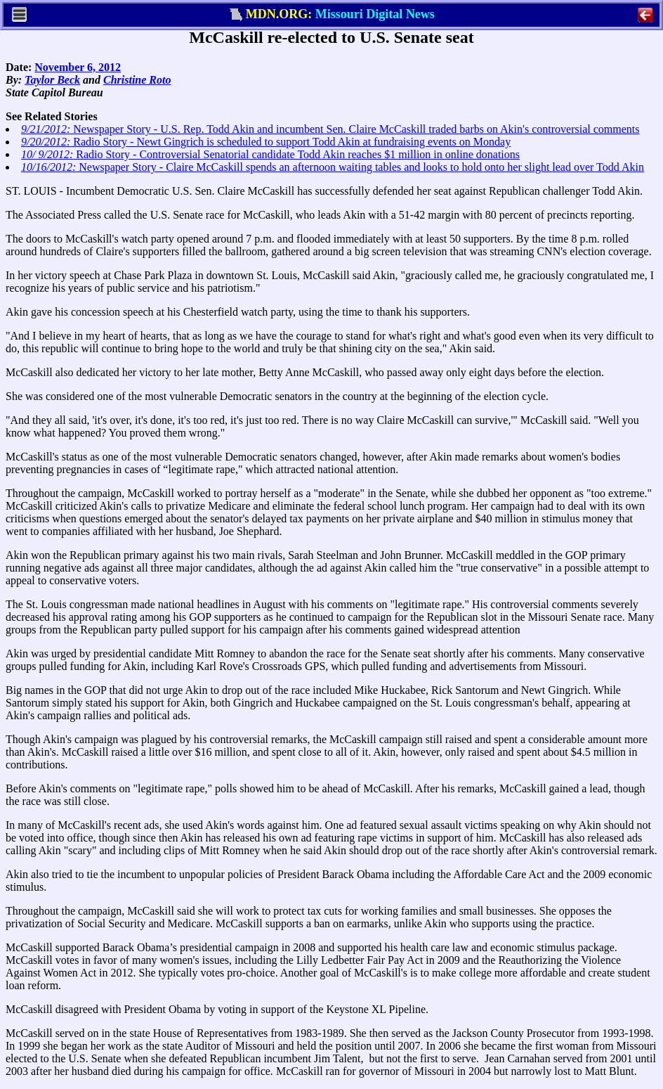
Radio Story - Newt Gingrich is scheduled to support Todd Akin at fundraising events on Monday (266, 142)
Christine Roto (137, 80)
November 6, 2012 (77, 67)
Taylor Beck (52, 80)
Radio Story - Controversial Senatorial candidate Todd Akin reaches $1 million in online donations (270, 154)
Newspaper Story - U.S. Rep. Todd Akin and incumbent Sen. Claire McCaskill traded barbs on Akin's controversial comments (330, 129)
